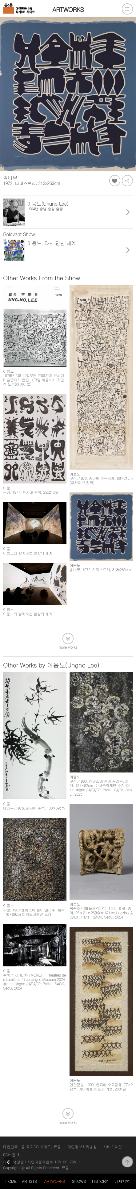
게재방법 (122, 1181)
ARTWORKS (54, 1181)
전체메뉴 (127, 9)
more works (68, 646)
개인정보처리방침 (82, 1146)
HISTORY (100, 1181)
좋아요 (114, 180)
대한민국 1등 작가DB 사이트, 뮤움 (32, 1146)
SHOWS (79, 1181)
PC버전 (9, 1154)
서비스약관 (112, 1146)
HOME (10, 1181)
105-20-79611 (67, 1161)
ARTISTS (29, 1181)
